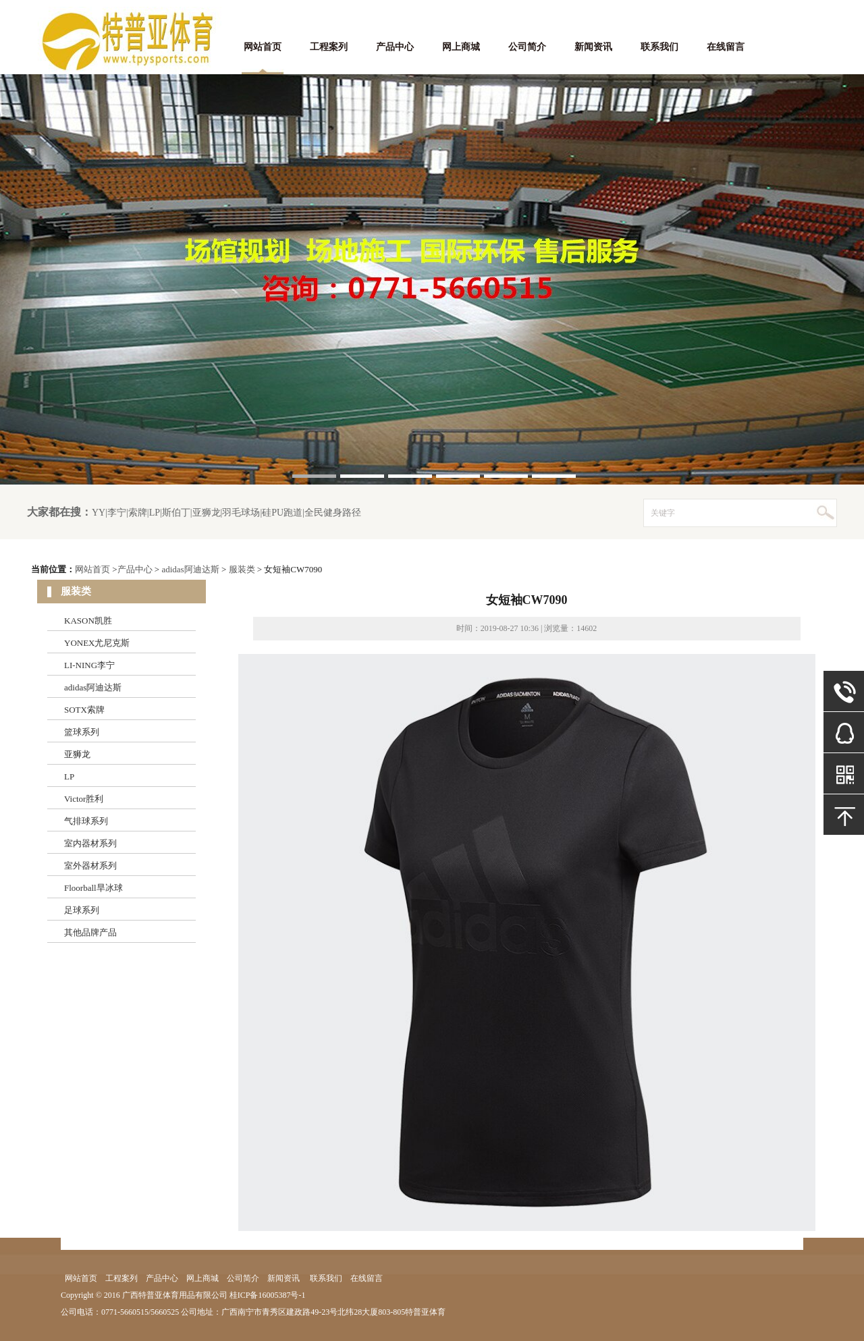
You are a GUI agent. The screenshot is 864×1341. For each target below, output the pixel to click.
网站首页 (262, 47)
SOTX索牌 (84, 710)
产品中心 (395, 47)
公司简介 (527, 47)
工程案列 (329, 47)
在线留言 (726, 47)
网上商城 (461, 47)
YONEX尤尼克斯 (97, 643)
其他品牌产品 (90, 932)
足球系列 (81, 910)
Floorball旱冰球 (93, 888)
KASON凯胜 (88, 620)
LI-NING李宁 (89, 665)
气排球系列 (86, 821)
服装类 (242, 569)
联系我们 (659, 47)
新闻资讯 (593, 47)
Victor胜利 (83, 799)
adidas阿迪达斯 (190, 569)
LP (69, 776)
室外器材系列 (90, 865)
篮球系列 (81, 732)
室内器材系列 (90, 843)
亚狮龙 (77, 754)
